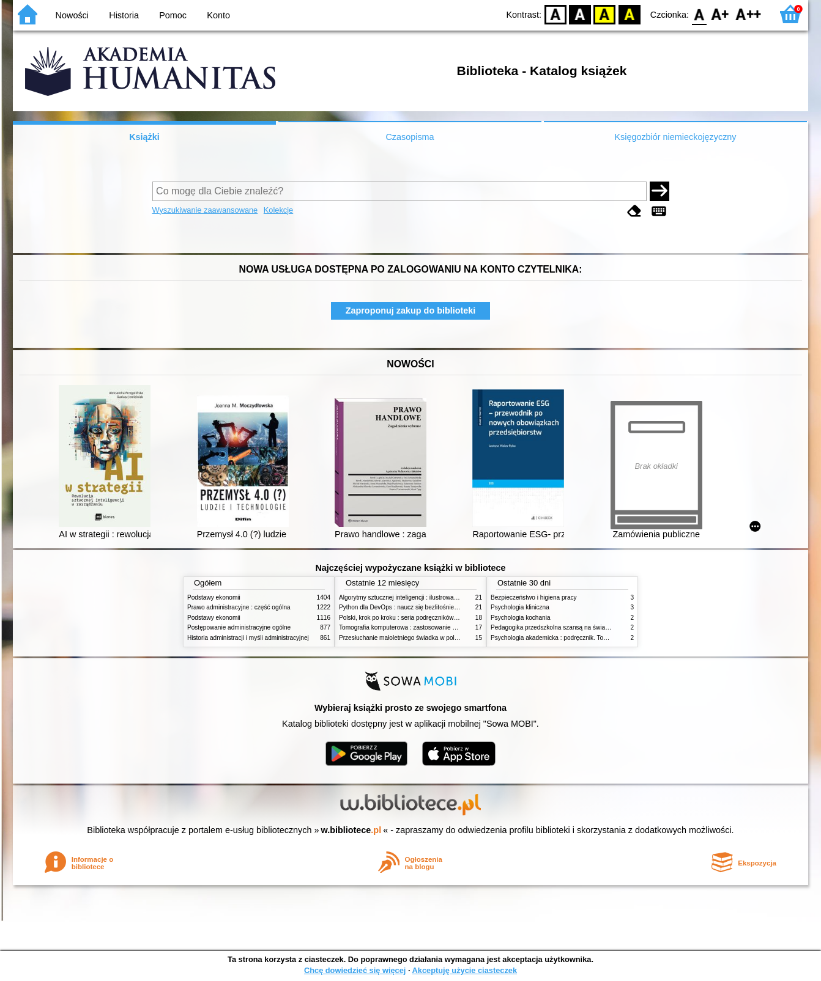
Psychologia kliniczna (520, 607)
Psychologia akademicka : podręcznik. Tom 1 (552, 637)
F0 (699, 14)
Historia (124, 15)
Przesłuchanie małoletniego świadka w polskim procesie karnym (426, 637)
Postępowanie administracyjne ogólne (239, 627)
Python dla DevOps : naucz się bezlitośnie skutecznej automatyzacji (431, 607)
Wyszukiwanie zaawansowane (205, 210)
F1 (720, 14)
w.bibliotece (351, 830)
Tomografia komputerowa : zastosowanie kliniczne (407, 627)
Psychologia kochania (520, 617)
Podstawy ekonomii (213, 597)
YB (604, 14)
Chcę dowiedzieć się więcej (355, 970)
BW (580, 14)
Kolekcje (278, 210)
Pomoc (173, 15)
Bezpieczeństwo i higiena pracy (534, 597)
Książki (144, 137)
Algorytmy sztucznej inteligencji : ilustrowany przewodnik (416, 597)
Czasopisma (409, 137)
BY (629, 14)
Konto (218, 15)
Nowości (72, 15)
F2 (748, 14)
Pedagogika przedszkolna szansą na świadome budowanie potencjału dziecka (598, 627)
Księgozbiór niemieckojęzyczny (675, 137)
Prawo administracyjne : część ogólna (239, 607)
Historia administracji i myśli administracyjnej (248, 637)
